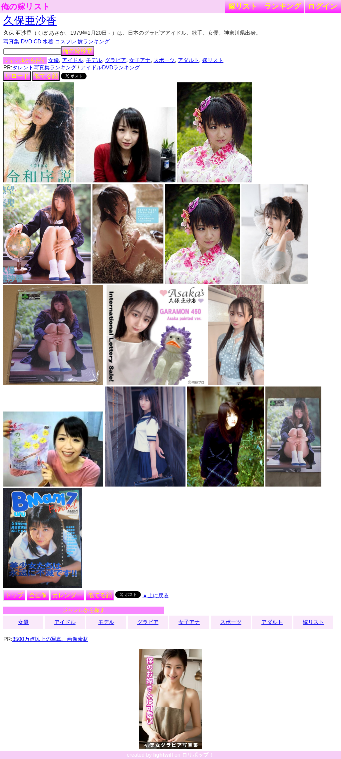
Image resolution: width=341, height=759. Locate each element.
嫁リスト (242, 6)
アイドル (72, 60)
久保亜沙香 (30, 20)
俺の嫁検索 (78, 51)
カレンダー (67, 595)
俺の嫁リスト (25, 6)
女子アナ (140, 60)
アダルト (188, 60)
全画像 (38, 595)
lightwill (163, 755)
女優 (53, 60)
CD (37, 41)
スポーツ (164, 60)
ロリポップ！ (198, 755)
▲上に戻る (156, 595)
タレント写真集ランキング (44, 67)
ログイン (322, 6)
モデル (94, 60)
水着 (48, 41)
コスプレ (65, 41)
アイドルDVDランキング (110, 67)
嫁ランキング (94, 41)
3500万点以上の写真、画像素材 (50, 639)
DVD (26, 41)
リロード (17, 76)
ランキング (282, 6)
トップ (14, 595)
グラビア (115, 60)
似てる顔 (46, 76)
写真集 (11, 41)
